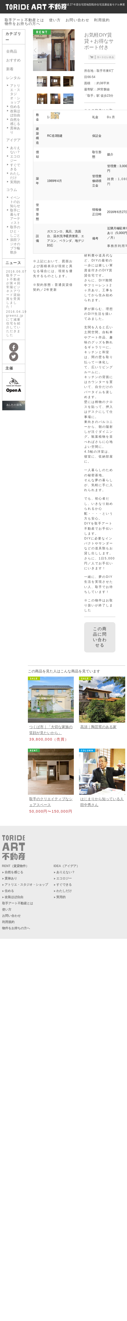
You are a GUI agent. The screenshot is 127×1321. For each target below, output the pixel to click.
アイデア (13, 140)
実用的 (15, 182)
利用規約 (102, 20)
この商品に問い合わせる (100, 637)
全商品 (11, 51)
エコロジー (15, 158)
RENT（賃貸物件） (15, 866)
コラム (11, 190)
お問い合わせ (77, 20)
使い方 (55, 20)
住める (15, 107)
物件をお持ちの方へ (23, 23)
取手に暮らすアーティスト (15, 216)
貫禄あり (11, 878)
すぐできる (15, 167)
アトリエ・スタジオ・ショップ (15, 94)
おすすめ (13, 60)
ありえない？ (15, 150)
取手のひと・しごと (15, 231)
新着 (9, 69)
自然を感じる (15, 122)
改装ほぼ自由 (15, 113)
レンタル (13, 78)
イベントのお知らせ (15, 202)
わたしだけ (15, 176)
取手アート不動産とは (24, 20)
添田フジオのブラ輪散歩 (15, 246)
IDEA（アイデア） (67, 866)
